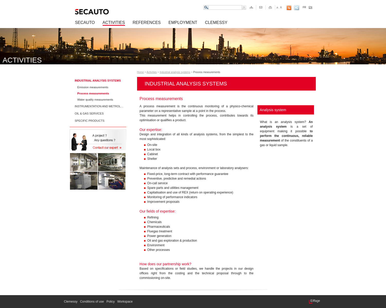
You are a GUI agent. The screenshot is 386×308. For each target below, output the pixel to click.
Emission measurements (92, 87)
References (147, 22)
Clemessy (216, 22)
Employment (182, 22)
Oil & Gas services (89, 113)
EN (310, 7)
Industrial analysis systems (98, 80)
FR (304, 7)
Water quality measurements (95, 99)
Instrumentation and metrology (99, 106)
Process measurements (93, 93)
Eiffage (315, 301)
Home (140, 72)
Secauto (85, 22)
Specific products (90, 120)
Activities (114, 22)
